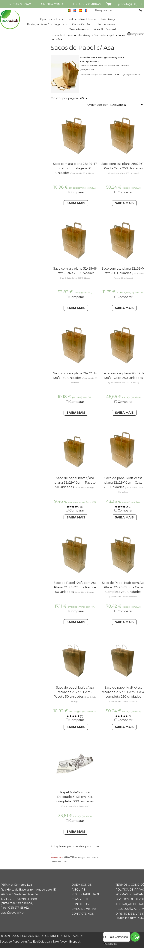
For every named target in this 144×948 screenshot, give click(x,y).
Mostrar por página (64, 98)
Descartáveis (77, 29)
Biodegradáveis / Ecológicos (45, 24)
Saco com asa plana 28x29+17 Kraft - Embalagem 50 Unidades (75, 168)
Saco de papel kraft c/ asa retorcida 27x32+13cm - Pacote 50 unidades (74, 692)
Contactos (80, 904)
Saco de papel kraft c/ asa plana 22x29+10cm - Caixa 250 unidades (123, 482)
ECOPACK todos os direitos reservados (42, 936)
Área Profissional (105, 29)
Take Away (108, 19)
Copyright (80, 899)
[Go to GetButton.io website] (135, 944)
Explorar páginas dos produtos (76, 846)
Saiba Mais (76, 203)
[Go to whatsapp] (135, 937)
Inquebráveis (106, 24)
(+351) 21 (18, 899)
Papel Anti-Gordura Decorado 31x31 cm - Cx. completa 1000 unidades (75, 797)
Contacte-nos (83, 913)
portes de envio (57, 858)
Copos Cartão (81, 24)
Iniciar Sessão (19, 4)
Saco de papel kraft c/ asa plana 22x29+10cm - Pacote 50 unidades (75, 482)
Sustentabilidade (86, 894)
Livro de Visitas (84, 909)
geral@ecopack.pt (12, 912)
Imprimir (137, 34)
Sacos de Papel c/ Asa (82, 47)
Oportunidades (50, 19)
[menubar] (60, 23)
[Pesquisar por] (116, 10)
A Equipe (78, 889)
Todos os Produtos (80, 19)
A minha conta (52, 4)
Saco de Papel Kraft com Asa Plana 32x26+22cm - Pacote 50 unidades (75, 587)
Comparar (76, 192)
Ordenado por (97, 104)
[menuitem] (49, 17)
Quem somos (82, 884)
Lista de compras (87, 4)
